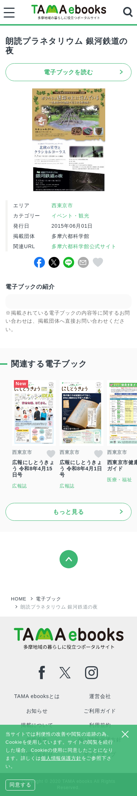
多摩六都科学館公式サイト (83, 246)
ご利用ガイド (100, 711)
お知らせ (37, 711)
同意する (20, 785)
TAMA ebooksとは (37, 696)
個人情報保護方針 (61, 758)
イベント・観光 (71, 216)
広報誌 (19, 486)
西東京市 (62, 205)
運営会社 (100, 696)
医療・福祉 (119, 479)
